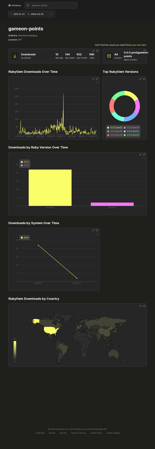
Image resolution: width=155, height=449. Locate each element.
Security (63, 433)
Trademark (40, 433)
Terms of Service (78, 433)
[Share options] (93, 51)
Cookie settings (113, 433)
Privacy (52, 433)
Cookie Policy (96, 433)
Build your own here (136, 45)
